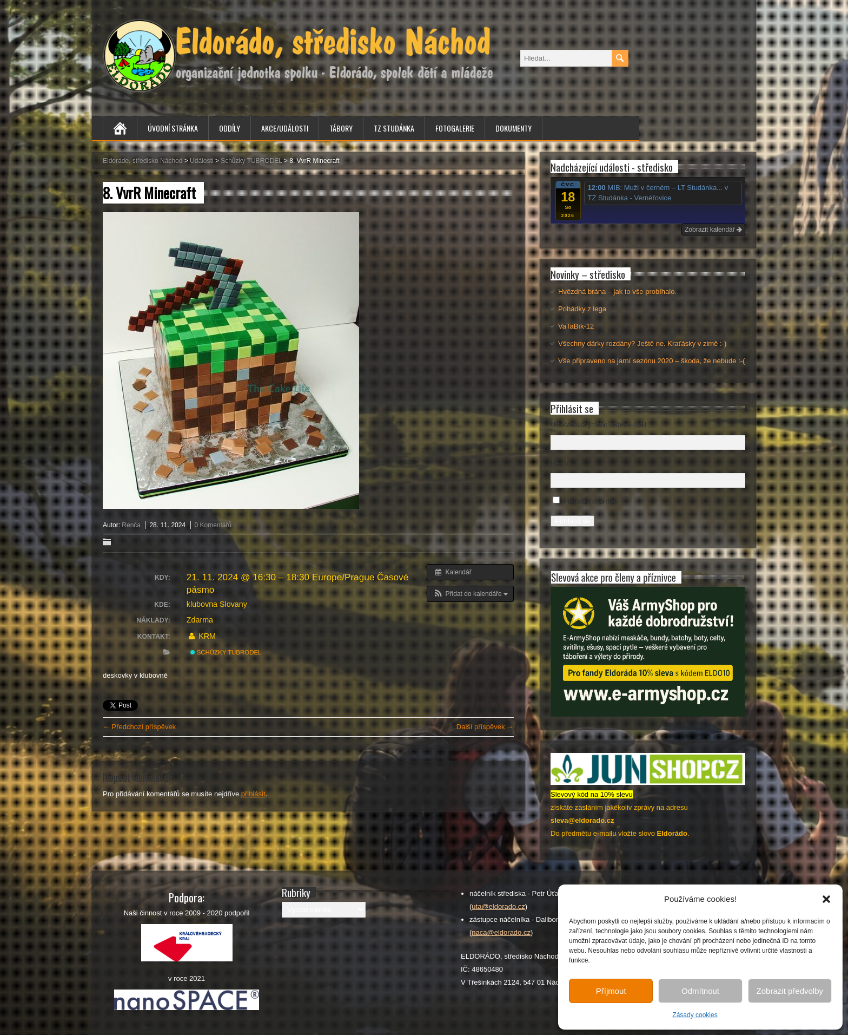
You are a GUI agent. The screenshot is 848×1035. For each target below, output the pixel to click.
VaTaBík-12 (576, 326)
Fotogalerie (454, 128)
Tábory (341, 128)
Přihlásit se (572, 521)
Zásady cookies (694, 1015)
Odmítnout (700, 990)
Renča (131, 525)
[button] (826, 899)
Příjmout (611, 990)
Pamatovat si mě (590, 501)
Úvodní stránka (173, 128)
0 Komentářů (212, 525)
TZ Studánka (394, 128)
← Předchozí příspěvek (139, 727)
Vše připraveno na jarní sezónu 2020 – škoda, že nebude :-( (651, 361)
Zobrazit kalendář (713, 229)
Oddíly (229, 128)
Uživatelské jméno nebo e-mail (598, 425)
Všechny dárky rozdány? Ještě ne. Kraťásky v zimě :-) (642, 343)
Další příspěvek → (485, 727)
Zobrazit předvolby (790, 990)
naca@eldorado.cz (501, 932)
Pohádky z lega (582, 309)
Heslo (559, 463)
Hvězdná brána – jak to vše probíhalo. (617, 291)
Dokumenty (513, 128)
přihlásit (253, 794)
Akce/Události (284, 128)
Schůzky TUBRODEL (226, 652)
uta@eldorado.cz (498, 906)
